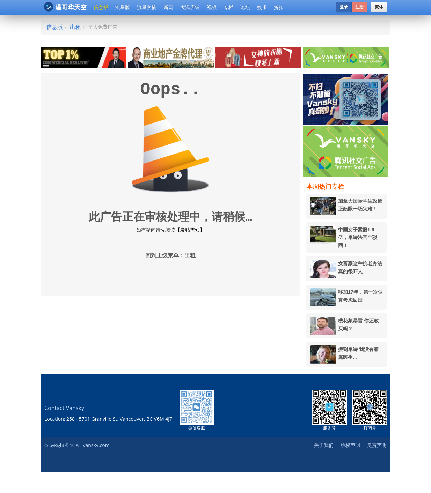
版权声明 (350, 445)
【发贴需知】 (190, 230)
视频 (212, 7)
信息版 (101, 7)
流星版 (122, 7)
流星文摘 (146, 7)
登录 (343, 7)
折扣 (279, 7)
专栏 (228, 7)
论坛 (245, 7)
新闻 (168, 7)
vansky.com (96, 445)
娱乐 (262, 7)
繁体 (379, 7)
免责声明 (377, 445)
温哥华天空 (65, 7)
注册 (359, 7)
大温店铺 (190, 7)
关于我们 (324, 445)
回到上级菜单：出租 (170, 256)
